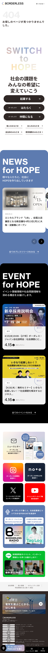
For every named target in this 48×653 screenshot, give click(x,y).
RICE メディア (18, 626)
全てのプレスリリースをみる (22, 251)
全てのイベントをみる (22, 412)
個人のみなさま (12, 126)
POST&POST (18, 624)
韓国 (36, 645)
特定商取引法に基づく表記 (24, 588)
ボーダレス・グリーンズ (20, 629)
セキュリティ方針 (34, 585)
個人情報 (21, 585)
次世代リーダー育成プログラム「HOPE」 (31, 639)
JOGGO (20, 641)
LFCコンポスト (23, 624)
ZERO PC (17, 628)
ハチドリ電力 (29, 624)
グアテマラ (28, 644)
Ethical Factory (41, 641)
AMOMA (17, 641)
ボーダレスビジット (25, 631)
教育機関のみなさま (33, 132)
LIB (23, 641)
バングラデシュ (18, 644)
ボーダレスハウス (19, 631)
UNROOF (17, 634)
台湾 (38, 645)
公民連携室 (17, 636)
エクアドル (33, 644)
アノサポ (21, 628)
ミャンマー (24, 644)
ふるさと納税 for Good (29, 626)
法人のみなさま (33, 126)
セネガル (27, 645)
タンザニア (37, 644)
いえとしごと (22, 634)
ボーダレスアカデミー (19, 639)
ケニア (31, 645)
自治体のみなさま (12, 132)
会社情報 (11, 585)
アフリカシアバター (28, 641)
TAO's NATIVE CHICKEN (20, 642)
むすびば (31, 631)
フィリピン (42, 644)
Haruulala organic (35, 641)
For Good (23, 626)
